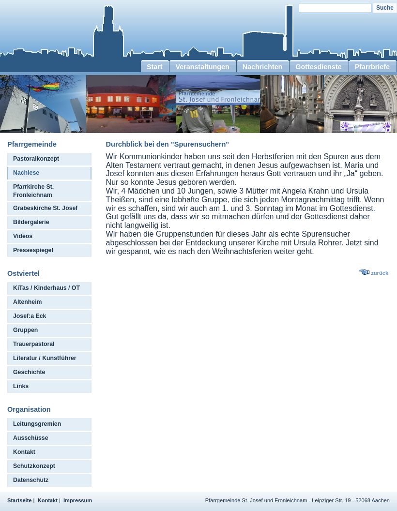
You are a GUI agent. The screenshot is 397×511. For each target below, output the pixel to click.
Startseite (19, 500)
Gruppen (25, 330)
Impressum (77, 500)
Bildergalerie (31, 222)
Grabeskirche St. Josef (45, 208)
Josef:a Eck (29, 316)
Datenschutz (30, 480)
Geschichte (29, 372)
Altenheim (27, 302)
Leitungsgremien (37, 424)
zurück (379, 273)
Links (21, 386)
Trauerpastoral (34, 344)
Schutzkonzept (34, 466)
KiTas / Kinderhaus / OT (46, 288)
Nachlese (26, 172)
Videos (22, 236)
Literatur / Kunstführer (44, 358)
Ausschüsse (30, 438)
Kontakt (24, 452)
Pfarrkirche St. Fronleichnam (33, 190)
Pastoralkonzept (36, 158)
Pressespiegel (33, 250)
